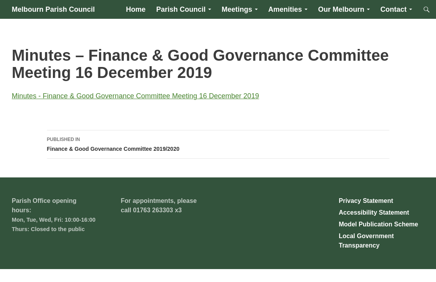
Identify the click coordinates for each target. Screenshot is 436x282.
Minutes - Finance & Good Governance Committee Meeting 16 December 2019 (135, 96)
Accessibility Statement (374, 212)
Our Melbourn (341, 9)
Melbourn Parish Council (53, 9)
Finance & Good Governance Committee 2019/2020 (218, 143)
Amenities (285, 9)
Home (136, 9)
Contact (393, 9)
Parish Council (181, 9)
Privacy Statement (366, 200)
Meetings (237, 9)
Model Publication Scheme (378, 224)
